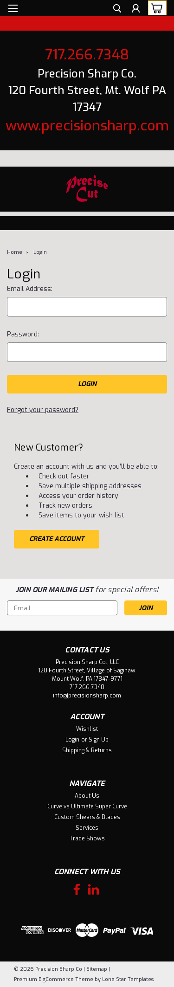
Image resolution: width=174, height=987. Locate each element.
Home (14, 252)
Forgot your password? (42, 410)
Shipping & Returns (87, 750)
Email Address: (29, 288)
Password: (23, 334)
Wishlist (87, 729)
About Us (87, 796)
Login (40, 252)
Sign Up (99, 739)
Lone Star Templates (128, 979)
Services (87, 828)
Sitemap (96, 969)
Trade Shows (87, 838)
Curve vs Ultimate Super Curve (87, 806)
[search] (117, 9)
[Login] (136, 9)
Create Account (56, 539)
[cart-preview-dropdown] (155, 7)
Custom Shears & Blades (87, 817)
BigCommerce (56, 979)
